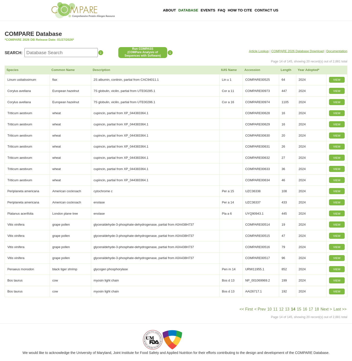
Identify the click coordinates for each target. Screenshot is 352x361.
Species (13, 70)
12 (281, 309)
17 (311, 309)
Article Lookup (259, 51)
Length (286, 70)
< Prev (260, 309)
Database (188, 10)
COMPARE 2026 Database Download (297, 51)
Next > (326, 309)
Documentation (336, 51)
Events (208, 10)
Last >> (339, 309)
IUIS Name (229, 70)
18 (317, 309)
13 (287, 309)
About (169, 10)
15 (299, 309)
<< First (246, 309)
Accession (252, 70)
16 (305, 309)
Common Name (63, 70)
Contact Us (266, 10)
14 (293, 309)
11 (275, 309)
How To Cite (240, 10)
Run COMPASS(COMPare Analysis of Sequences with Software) (142, 52)
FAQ (221, 10)
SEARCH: (13, 53)
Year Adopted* (308, 70)
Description (101, 70)
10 (269, 309)
